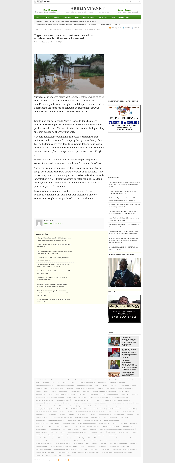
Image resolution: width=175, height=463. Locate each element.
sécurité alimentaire (100, 435)
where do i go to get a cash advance (45, 452)
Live (109, 406)
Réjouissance (93, 432)
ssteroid (38, 440)
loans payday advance (42, 408)
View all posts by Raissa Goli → (53, 223)
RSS (112, 27)
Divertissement (111, 388)
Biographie (46, 382)
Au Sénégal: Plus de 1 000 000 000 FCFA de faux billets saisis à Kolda (123, 248)
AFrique (56, 17)
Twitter (127, 27)
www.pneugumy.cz (64, 452)
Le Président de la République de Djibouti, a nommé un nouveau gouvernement (124, 206)
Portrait (75, 426)
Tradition (80, 443)
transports (103, 443)
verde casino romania (71, 446)
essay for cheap (75, 391)
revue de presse (40, 435)
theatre (131, 440)
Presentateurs (126, 426)
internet (67, 403)
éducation (38, 391)
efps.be (46, 391)
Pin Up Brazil (123, 423)
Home (37, 17)
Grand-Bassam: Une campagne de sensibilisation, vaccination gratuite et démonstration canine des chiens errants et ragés (53, 293)
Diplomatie (91, 388)
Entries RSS (62, 460)
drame (120, 388)
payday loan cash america (111, 420)
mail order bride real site (114, 408)
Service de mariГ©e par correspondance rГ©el (48, 438)
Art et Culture (123, 17)
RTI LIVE (117, 24)
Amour (77, 17)
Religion (102, 432)
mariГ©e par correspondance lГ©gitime (46, 411)
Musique (93, 414)
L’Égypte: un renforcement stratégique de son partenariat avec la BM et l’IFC (122, 192)
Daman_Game (59, 388)
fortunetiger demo (40, 394)
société (125, 438)
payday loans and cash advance (87, 423)
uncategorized (123, 443)
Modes (117, 411)
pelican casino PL (104, 423)
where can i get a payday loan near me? (124, 449)
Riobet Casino (52, 435)
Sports (132, 438)
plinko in (51, 426)
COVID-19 (104, 385)
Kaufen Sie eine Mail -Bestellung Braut (60, 406)
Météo (109, 411)
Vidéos (82, 446)
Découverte (70, 388)
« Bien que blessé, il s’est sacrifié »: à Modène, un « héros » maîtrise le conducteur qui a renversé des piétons (124, 184)
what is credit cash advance (43, 449)
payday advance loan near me (56, 420)
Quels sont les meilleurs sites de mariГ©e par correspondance (117, 429)
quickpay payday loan (41, 432)
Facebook (137, 27)
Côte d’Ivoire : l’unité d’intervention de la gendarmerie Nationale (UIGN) (70, 21)
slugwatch (103, 438)
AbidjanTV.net (87, 8)
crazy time (114, 385)
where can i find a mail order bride (100, 449)
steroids (61, 440)
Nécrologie (130, 414)
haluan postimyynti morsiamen (109, 394)
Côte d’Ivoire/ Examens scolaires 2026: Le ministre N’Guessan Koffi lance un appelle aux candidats (124, 233)
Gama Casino (71, 394)
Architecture (102, 17)
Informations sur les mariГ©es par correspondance (116, 400)
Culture (45, 388)
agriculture (67, 17)
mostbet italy (52, 414)
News (45, 417)
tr (74, 443)
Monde (124, 411)
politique (67, 426)
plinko (43, 426)
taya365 (91, 440)
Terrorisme (123, 440)
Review (134, 432)
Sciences (76, 435)
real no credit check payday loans (77, 432)
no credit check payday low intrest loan (61, 417)
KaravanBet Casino (41, 406)
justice (137, 403)
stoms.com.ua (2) (71, 440)
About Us (39, 21)
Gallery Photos (60, 394)
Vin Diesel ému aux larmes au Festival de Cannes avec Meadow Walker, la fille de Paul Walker (123, 212)
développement (80, 388)
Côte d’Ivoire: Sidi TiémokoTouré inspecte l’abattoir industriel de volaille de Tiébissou (66, 24)
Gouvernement (94, 394)
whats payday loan (82, 449)
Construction (122, 382)
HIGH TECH (125, 394)
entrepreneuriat (63, 391)
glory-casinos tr (82, 394)
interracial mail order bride (101, 403)
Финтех (48, 455)
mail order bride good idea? (97, 408)
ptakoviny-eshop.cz (73, 429)
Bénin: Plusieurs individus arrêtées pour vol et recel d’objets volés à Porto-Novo (124, 219)
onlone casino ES (125, 417)
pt (64, 429)
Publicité (84, 429)
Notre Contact (106, 24)
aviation (136, 379)
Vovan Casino (102, 446)
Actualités (46, 17)
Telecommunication (111, 440)
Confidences (112, 382)
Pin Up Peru (133, 423)
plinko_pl (59, 426)
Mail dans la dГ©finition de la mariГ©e (76, 408)
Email (119, 27)
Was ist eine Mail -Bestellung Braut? (119, 446)
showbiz (66, 438)
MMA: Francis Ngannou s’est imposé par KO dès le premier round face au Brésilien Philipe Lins (124, 199)
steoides (45, 440)
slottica (96, 438)
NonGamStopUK (96, 417)
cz (51, 388)
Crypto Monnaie (124, 385)
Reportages (111, 432)
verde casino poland (56, 446)
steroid (53, 440)
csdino (134, 385)
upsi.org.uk (133, 443)
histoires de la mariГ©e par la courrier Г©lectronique (50, 397)
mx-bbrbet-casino (119, 414)
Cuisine (38, 388)
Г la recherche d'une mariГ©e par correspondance (118, 452)
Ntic (105, 417)
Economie (128, 388)
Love (52, 408)
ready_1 (62, 432)
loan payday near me (119, 406)
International (58, 403)
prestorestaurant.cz (55, 429)
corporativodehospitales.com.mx (44, 385)
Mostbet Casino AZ (41, 414)
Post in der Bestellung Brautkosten (89, 426)
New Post (38, 417)
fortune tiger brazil (124, 391)
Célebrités (72, 382)
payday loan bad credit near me (92, 420)
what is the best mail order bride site (64, 449)
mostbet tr (62, 414)
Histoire (134, 394)
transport (95, 443)
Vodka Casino (91, 446)
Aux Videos (128, 379)
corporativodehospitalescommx (65, 385)
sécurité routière (113, 435)
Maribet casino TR (130, 408)
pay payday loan (40, 420)
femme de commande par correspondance (104, 391)
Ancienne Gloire (88, 17)
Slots (89, 438)
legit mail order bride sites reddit (87, 406)
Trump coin (113, 443)
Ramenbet (54, 432)
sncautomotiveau (114, 438)
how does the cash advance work (99, 397)
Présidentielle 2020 (41, 429)
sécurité (89, 435)
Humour (97, 400)
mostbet (131, 411)
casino (64, 382)
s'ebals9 (61, 435)
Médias (70, 411)
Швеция (69, 455)
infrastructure (39, 403)
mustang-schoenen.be (105, 414)
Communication (90, 382)
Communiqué (102, 382)
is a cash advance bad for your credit (122, 403)
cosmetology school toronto (84, 385)
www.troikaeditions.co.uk (79, 452)
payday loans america (69, 423)
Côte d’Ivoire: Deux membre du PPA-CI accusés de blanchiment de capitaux (124, 226)
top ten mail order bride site (63, 443)
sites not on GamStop (78, 438)
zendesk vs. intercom (95, 452)
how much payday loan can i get (44, 400)
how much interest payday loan (119, 397)
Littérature (102, 406)
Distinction (100, 388)
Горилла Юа (39, 455)
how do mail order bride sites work (76, 397)
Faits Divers (86, 391)
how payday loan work (63, 400)
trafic (87, 443)
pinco (37, 426)
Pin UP (114, 423)
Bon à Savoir (55, 382)
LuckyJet (59, 408)
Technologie (99, 440)
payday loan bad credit (74, 420)
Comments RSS (73, 460)
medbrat (62, 411)
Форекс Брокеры (58, 455)
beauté (37, 382)
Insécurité (49, 403)
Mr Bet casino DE (82, 414)
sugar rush (82, 440)
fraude (50, 394)
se (82, 435)
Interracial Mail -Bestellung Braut (82, 403)
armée (113, 17)
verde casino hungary (41, 446)
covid (96, 385)
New (138, 414)
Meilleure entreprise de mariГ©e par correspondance (90, 411)
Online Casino (113, 417)
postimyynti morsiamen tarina (111, 426)
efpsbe (54, 391)
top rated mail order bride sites (44, 443)
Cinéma (81, 382)
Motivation (71, 414)
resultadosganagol (123, 432)
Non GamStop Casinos (81, 417)
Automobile (118, 379)
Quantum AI (93, 429)
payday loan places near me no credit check (48, 423)
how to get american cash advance (81, 400)
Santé (68, 435)
